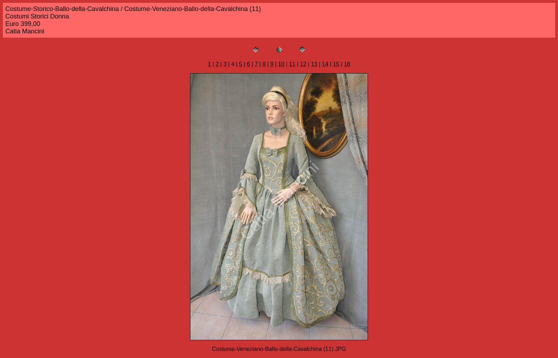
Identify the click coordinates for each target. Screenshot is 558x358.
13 (314, 64)
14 (325, 64)
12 (303, 64)
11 (292, 64)
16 (347, 64)
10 (281, 64)
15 (336, 64)
